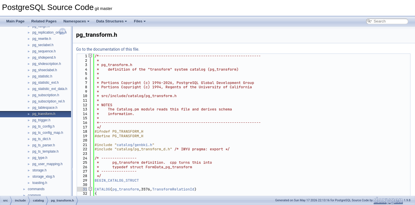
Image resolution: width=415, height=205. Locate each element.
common (34, 195)
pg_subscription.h (45, 95)
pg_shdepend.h (44, 58)
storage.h (39, 170)
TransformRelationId (173, 189)
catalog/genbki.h (134, 144)
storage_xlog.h (43, 177)
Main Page (15, 21)
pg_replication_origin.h (49, 32)
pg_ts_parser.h (43, 145)
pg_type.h (39, 158)
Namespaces (76, 21)
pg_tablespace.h (44, 108)
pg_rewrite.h (41, 39)
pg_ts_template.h (45, 151)
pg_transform (125, 189)
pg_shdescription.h (46, 64)
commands (36, 189)
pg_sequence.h (44, 51)
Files (140, 21)
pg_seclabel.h (42, 45)
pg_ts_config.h (43, 126)
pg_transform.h (43, 114)
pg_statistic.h (42, 76)
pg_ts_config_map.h (47, 133)
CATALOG (102, 189)
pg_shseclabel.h (44, 70)
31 (81, 189)
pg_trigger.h (41, 120)
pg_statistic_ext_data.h (49, 89)
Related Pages (44, 21)
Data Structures (111, 21)
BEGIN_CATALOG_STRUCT (117, 180)
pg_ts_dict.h (41, 139)
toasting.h (39, 183)
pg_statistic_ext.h (45, 83)
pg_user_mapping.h (47, 164)
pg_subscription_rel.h (48, 101)
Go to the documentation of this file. (107, 49)
